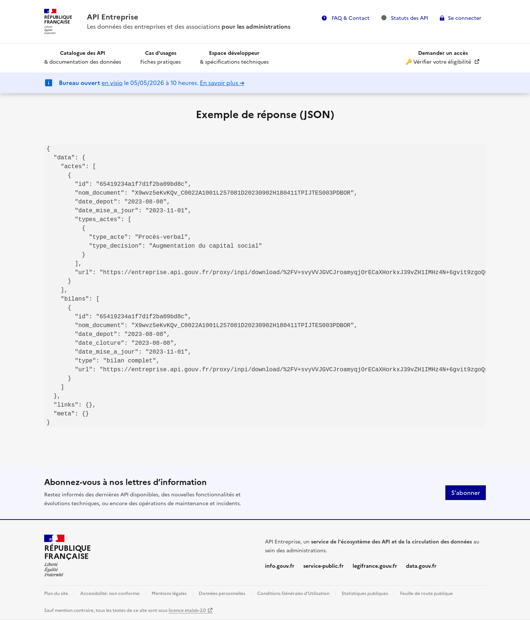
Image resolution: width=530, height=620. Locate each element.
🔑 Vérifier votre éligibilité (439, 57)
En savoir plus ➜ (222, 82)
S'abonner (465, 492)
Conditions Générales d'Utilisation (293, 593)
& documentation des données (82, 57)
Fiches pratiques (160, 57)
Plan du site (56, 593)
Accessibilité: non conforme (109, 593)
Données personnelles (222, 593)
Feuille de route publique (426, 593)
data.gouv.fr (421, 566)
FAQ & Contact (350, 18)
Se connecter (464, 18)
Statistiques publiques (365, 593)
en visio (112, 82)
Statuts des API (404, 18)
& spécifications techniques (234, 57)
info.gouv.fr (279, 566)
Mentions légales (169, 593)
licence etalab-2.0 (187, 610)
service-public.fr (323, 566)
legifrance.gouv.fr (375, 566)
